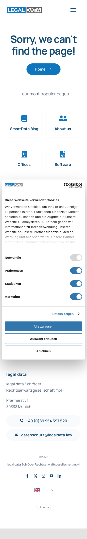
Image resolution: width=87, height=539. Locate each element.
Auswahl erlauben (43, 338)
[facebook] (27, 476)
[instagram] (43, 476)
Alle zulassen (43, 326)
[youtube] (51, 476)
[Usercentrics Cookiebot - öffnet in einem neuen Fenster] (63, 185)
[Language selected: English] (43, 490)
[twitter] (35, 476)
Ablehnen (43, 351)
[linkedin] (59, 476)
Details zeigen (63, 313)
